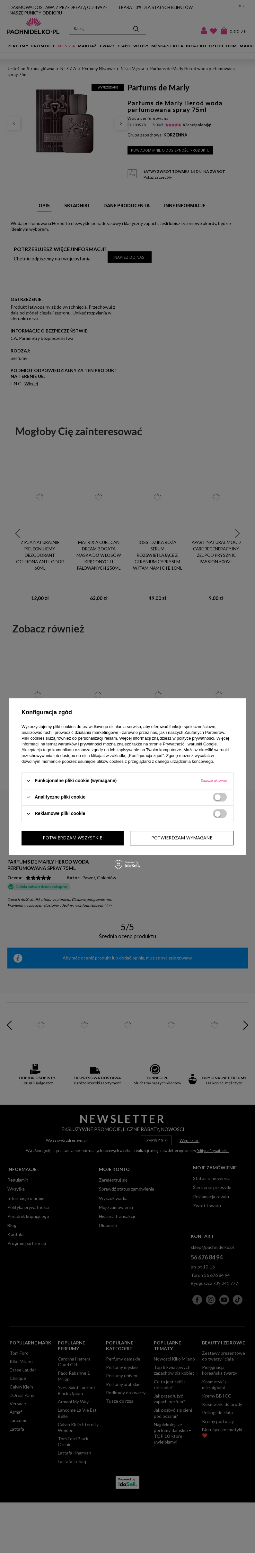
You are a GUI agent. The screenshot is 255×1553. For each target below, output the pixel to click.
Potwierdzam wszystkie (182, 838)
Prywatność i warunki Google (190, 744)
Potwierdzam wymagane (73, 838)
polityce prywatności (195, 738)
